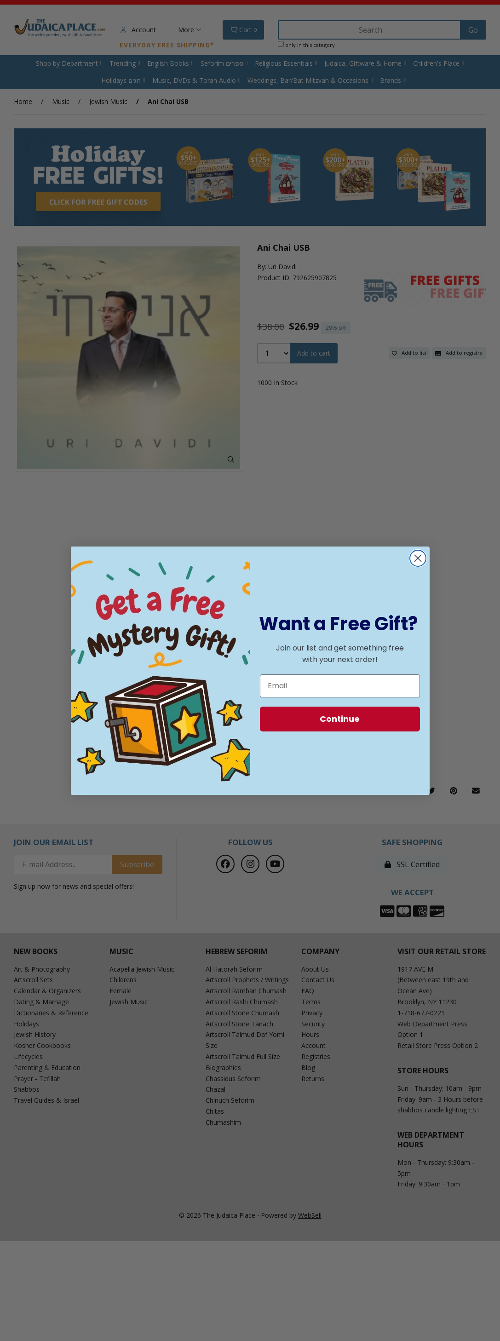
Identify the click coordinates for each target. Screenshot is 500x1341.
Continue (340, 719)
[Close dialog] (418, 558)
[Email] (340, 685)
